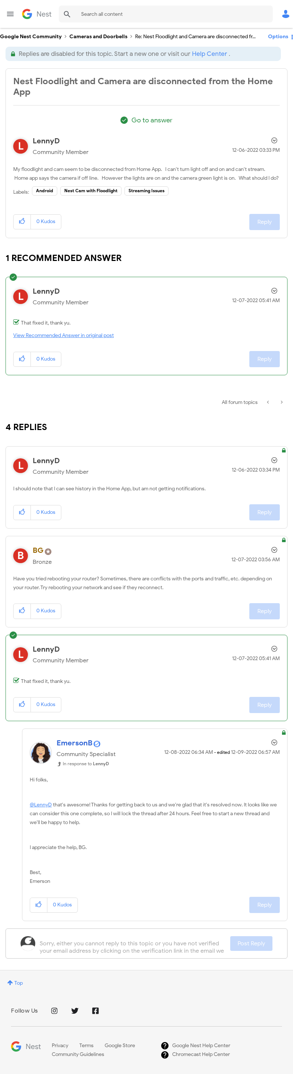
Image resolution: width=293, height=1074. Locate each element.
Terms (86, 1045)
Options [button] (278, 36)
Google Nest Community (36, 14)
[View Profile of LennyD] (46, 141)
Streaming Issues (146, 190)
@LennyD (41, 805)
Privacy (60, 1045)
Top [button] (18, 983)
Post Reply (251, 943)
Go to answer (152, 120)
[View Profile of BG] (38, 550)
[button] (22, 222)
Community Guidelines (78, 1054)
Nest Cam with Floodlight (90, 190)
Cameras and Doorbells (98, 36)
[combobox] (166, 14)
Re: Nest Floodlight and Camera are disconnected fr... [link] (195, 36)
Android (44, 190)
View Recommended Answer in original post (63, 335)
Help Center (209, 54)
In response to (86, 763)
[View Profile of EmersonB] (75, 743)
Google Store (120, 1045)
